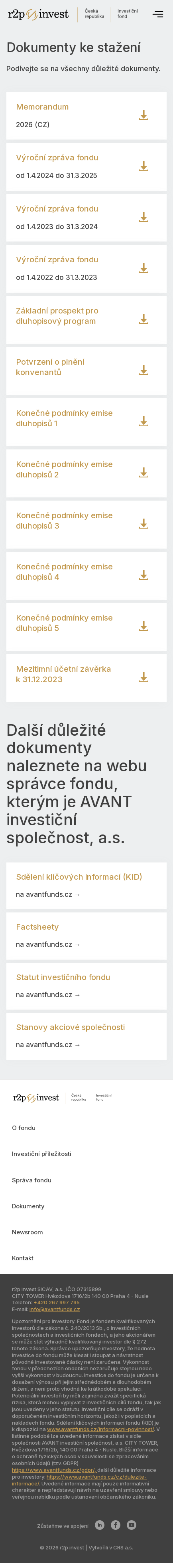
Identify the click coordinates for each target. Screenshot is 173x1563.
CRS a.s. (123, 1547)
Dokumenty (28, 1206)
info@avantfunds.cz (54, 1309)
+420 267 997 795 (56, 1302)
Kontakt (22, 1258)
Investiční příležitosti (41, 1153)
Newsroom (27, 1232)
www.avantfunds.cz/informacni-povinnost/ (100, 1429)
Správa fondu (31, 1180)
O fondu (23, 1127)
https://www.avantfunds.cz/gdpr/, (54, 1470)
